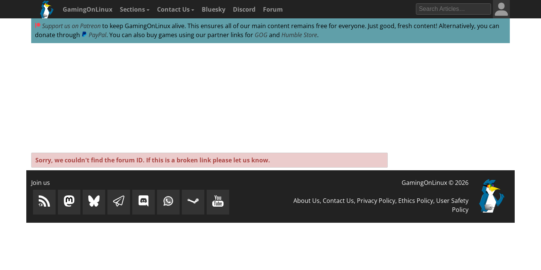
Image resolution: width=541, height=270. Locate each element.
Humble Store (299, 35)
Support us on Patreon (68, 26)
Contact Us (175, 9)
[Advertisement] (270, 98)
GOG (261, 35)
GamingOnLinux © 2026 (435, 182)
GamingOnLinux (87, 9)
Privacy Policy (376, 200)
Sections (135, 9)
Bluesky (213, 9)
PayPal (94, 35)
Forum (273, 9)
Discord (244, 9)
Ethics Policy (415, 200)
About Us (306, 200)
